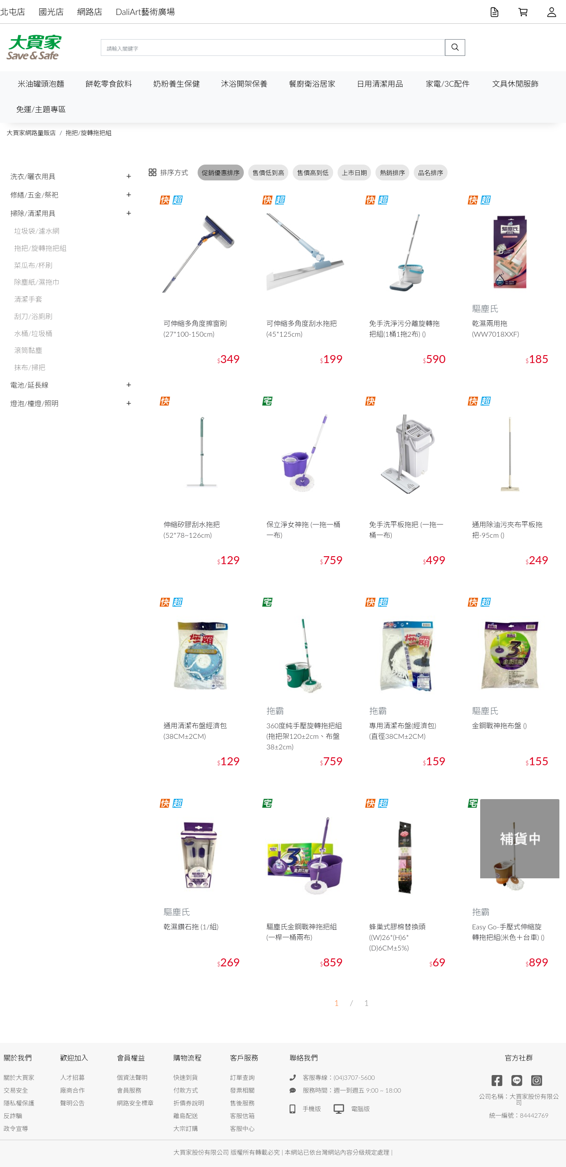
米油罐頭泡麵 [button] (41, 83)
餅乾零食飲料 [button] (108, 83)
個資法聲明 (132, 1077)
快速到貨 (185, 1077)
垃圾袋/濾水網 (36, 231)
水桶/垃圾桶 (33, 333)
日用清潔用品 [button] (380, 83)
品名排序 (431, 172)
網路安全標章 (135, 1103)
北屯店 (13, 12)
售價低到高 (268, 172)
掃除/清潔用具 (32, 213)
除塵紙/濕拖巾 (36, 282)
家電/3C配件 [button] (448, 83)
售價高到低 (313, 172)
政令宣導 (16, 1128)
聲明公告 (72, 1103)
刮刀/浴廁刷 (33, 316)
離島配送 (185, 1115)
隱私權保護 (19, 1103)
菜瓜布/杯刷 (33, 265)
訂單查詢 (242, 1077)
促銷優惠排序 (220, 172)
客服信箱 (242, 1115)
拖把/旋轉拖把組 (88, 132)
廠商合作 (72, 1090)
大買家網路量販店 (31, 132)
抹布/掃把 (29, 367)
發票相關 (242, 1090)
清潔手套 (28, 299)
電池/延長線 (29, 385)
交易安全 (16, 1090)
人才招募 (72, 1077)
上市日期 (354, 172)
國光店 (51, 12)
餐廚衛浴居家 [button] (312, 83)
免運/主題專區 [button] (41, 109)
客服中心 (242, 1128)
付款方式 (185, 1090)
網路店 (90, 12)
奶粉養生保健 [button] (176, 83)
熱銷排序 (392, 172)
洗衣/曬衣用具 (32, 176)
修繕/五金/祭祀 (34, 195)
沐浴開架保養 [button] (244, 83)
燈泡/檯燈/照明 (34, 403)
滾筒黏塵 (28, 350)
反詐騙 (13, 1115)
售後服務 (242, 1103)
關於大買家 (19, 1077)
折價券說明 (188, 1103)
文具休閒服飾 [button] (515, 83)
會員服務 (129, 1090)
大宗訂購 (185, 1128)
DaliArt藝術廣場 (145, 12)
